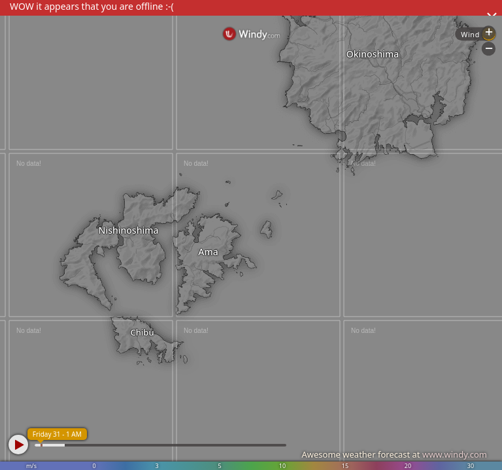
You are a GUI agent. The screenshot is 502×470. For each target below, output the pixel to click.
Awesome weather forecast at (394, 454)
